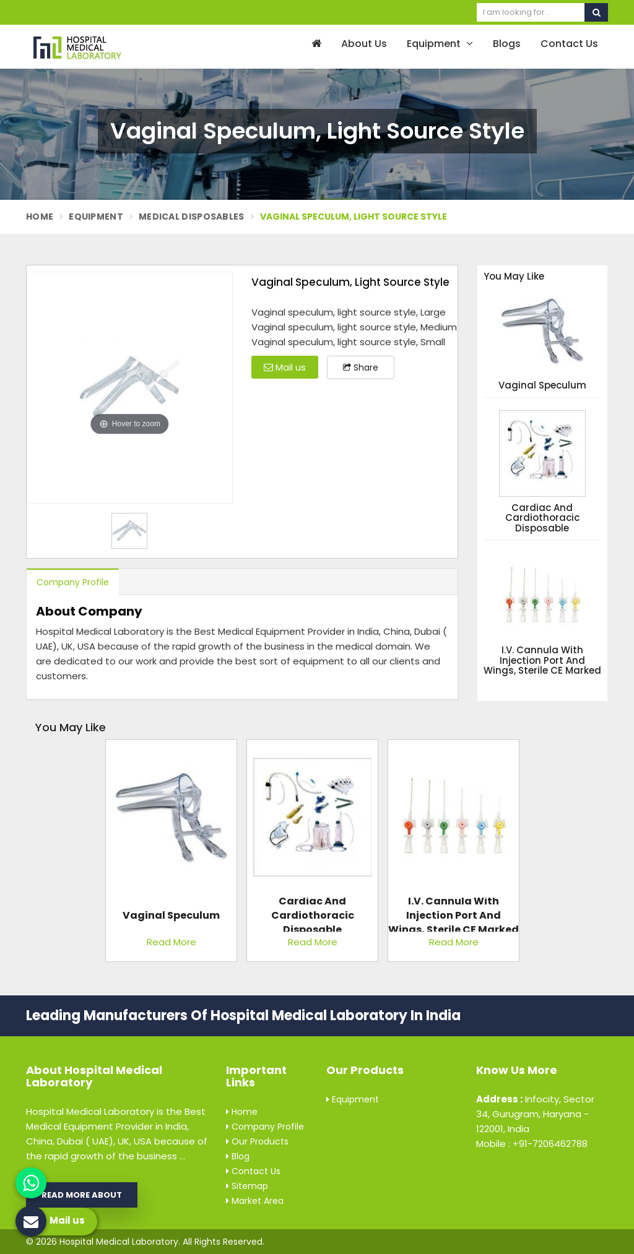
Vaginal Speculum (542, 385)
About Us (364, 44)
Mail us (285, 367)
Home (39, 216)
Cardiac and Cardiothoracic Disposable (542, 518)
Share (360, 367)
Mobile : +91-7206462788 (532, 1143)
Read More (171, 941)
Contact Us (569, 44)
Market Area (255, 1201)
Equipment (440, 44)
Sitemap (247, 1186)
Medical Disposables (192, 216)
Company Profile (73, 582)
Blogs (507, 44)
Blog (238, 1156)
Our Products (257, 1141)
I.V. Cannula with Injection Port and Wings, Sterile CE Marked (542, 660)
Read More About (81, 1195)
